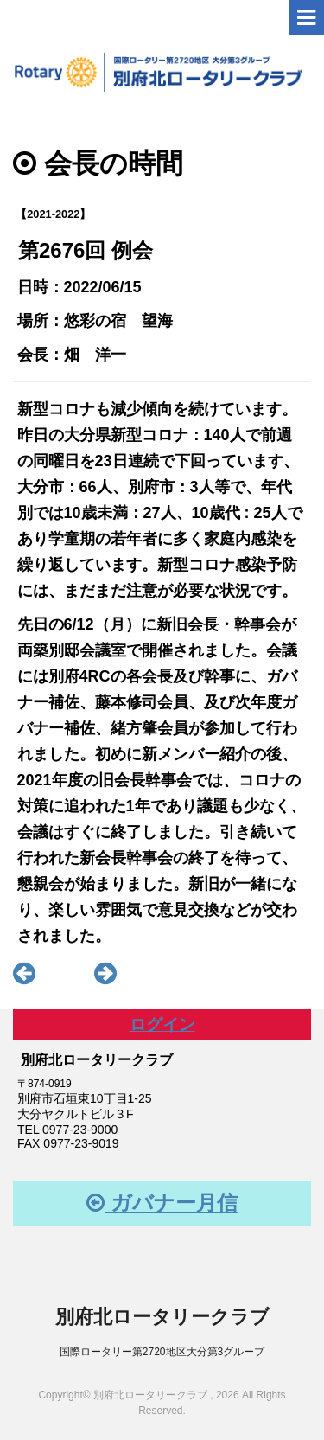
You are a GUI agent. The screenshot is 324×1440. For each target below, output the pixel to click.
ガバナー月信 (162, 1202)
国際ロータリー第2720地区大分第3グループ (162, 1352)
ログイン (162, 1024)
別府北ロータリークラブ (162, 1317)
